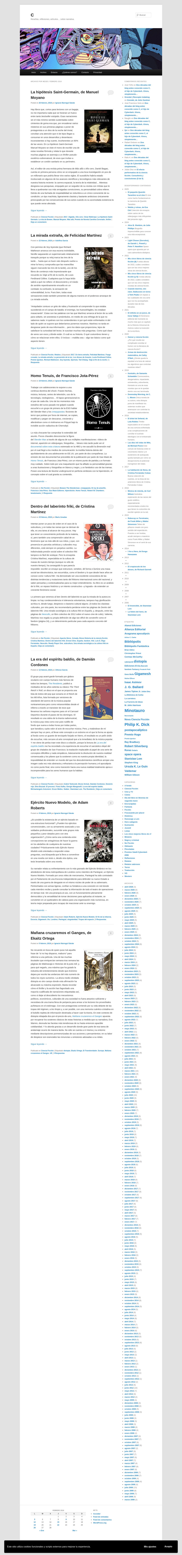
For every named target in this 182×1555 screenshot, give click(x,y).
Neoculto (43, 643)
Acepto (168, 1546)
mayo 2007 (129, 1457)
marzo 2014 (130, 1324)
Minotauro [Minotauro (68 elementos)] (135, 710)
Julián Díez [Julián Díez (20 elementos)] (145, 692)
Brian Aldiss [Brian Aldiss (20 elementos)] (130, 650)
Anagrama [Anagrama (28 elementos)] (130, 633)
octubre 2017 (130, 1195)
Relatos (57, 355)
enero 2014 (129, 1330)
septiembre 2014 (132, 1306)
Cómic (127, 795)
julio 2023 (129, 986)
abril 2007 (129, 1460)
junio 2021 (129, 1062)
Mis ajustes (150, 1546)
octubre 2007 (130, 1442)
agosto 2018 (130, 1164)
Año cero (79, 217)
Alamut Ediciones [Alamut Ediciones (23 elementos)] (133, 625)
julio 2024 (129, 950)
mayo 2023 (129, 992)
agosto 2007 (130, 1448)
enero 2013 (129, 1367)
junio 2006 (129, 1491)
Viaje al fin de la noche (98, 360)
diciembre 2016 (131, 1225)
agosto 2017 (130, 1201)
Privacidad (97, 72)
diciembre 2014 (131, 1297)
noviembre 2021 (131, 1047)
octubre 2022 (130, 1014)
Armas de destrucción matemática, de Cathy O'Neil (137, 355)
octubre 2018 (130, 1158)
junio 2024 (129, 953)
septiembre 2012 (132, 1379)
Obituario (129, 846)
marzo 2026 (130, 890)
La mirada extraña (45, 357)
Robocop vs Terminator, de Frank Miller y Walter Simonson (138, 521)
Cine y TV (129, 792)
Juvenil (128, 828)
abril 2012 (129, 1394)
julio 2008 (129, 1415)
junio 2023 (129, 989)
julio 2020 (129, 1095)
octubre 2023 (130, 977)
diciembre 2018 (131, 1152)
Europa (101, 1051)
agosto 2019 (130, 1128)
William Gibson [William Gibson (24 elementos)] (132, 775)
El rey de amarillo (98, 488)
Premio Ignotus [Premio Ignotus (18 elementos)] (130, 738)
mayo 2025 (129, 920)
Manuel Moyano (59, 220)
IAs (48, 919)
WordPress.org (99, 1523)
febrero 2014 (130, 1327)
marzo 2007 (130, 1463)
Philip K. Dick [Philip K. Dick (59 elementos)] (137, 724)
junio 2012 (129, 1388)
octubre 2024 (130, 941)
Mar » (75, 1531)
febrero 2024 (130, 965)
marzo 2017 (130, 1216)
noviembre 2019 (131, 1119)
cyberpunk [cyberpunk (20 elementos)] (129, 662)
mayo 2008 (129, 1421)
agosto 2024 (130, 947)
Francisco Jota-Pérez (39, 491)
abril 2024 (129, 959)
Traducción (129, 870)
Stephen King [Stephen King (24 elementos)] (131, 762)
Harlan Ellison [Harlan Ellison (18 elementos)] (130, 678)
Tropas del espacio (86, 919)
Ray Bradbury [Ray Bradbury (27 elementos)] (132, 742)
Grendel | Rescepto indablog (137, 97)
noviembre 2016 (131, 1228)
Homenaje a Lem (132, 819)
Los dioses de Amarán (82, 357)
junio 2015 (129, 1279)
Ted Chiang (83, 360)
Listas (127, 831)
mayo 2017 (129, 1210)
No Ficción (45, 488)
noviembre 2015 (131, 1264)
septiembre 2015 (132, 1270)
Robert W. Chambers (95, 491)
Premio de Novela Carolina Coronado (90, 220)
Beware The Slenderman (70, 488)
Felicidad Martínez (97, 355)
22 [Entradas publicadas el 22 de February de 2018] (58, 1525)
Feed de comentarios (102, 1520)
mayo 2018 (129, 1173)
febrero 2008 (130, 1430)
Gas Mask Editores (56, 491)
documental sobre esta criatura (45, 446)
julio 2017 (129, 1204)
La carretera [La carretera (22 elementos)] (130, 698)
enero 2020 (129, 1113)
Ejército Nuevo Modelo (85, 917)
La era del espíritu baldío (93, 787)
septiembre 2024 (132, 944)
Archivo (43, 72)
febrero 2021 (130, 1074)
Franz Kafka (60, 787)
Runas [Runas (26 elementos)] (128, 750)
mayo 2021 (129, 1065)
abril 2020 (129, 1104)
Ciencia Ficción (47, 217)
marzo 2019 (130, 1143)
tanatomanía (36, 493)
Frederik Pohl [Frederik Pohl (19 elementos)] (145, 669)
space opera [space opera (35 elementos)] (133, 754)
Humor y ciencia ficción (138, 337)
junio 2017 (129, 1207)
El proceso (50, 787)
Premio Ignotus (37, 360)
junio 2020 (129, 1098)
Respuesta (47, 493)
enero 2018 (129, 1186)
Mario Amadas (61, 517)
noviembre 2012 (131, 1373)
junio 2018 (129, 1170)
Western (128, 876)
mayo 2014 (129, 1318)
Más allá (70, 220)
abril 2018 (129, 1177)
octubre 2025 (130, 905)
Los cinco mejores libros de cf (138, 834)
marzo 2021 (130, 1071)
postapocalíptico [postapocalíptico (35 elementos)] (136, 730)
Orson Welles (57, 789)
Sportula (74, 360)
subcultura (68, 643)
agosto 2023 (130, 983)
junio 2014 (129, 1315)
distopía (67, 1051)
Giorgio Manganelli (74, 787)
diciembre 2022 (131, 1008)
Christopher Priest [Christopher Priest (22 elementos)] (133, 653)
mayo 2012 (129, 1391)
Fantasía (128, 807)
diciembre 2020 (131, 1080)
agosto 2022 (130, 1020)
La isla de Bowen (45, 220)
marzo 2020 (130, 1107)
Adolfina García (61, 241)
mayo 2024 (129, 956)
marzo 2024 (130, 962)
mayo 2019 (129, 1137)
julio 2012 (129, 1385)
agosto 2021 (130, 1056)
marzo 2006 (130, 1500)
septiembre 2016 (132, 1234)
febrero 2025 (130, 929)
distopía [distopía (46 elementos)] (140, 661)
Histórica (129, 816)
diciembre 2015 (131, 1261)
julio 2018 (129, 1167)
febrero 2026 (130, 893)
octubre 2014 (130, 1303)
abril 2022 (129, 1032)
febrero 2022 (130, 1038)
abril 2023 (129, 995)
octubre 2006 (130, 1478)
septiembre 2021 (132, 1053)
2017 (65, 217)
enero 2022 (129, 1041)
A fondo (128, 786)
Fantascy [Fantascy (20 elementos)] (135, 669)
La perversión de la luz (63, 357)
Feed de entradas (100, 1517)
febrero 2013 (130, 1364)
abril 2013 (129, 1358)
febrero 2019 (130, 1146)
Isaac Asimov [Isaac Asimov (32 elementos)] (133, 682)
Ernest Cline (71, 641)
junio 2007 (129, 1454)
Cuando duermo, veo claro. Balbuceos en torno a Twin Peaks (139, 292)
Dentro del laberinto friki (55, 641)
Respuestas (100, 919)
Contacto (85, 72)
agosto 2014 (130, 1309)
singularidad (72, 919)
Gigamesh (42, 919)
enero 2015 (129, 1294)
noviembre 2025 (131, 902)
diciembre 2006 (131, 1472)
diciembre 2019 (131, 1116)
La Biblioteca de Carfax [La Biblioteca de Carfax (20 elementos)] (134, 695)
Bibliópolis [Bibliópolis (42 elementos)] (133, 641)
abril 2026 (129, 887)
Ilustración (129, 825)
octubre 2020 (130, 1086)
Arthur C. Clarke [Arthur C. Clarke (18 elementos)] (130, 637)
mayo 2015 (129, 1282)
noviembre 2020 (131, 1083)
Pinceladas (129, 849)
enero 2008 (129, 1433)
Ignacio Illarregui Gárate (65, 103)
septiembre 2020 (132, 1089)
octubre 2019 (130, 1122)
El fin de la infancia (103, 917)
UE (51, 1053)
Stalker (66, 789)
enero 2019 (129, 1149)
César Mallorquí (90, 217)
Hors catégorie (131, 822)
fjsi (126, 130)
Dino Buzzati (40, 787)
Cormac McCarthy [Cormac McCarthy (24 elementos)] (133, 657)
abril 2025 (129, 923)
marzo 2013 (130, 1361)
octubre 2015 (130, 1267)
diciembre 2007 (131, 1436)
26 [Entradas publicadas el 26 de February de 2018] (35, 1528)
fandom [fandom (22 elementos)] (128, 669)
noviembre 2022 (131, 1011)
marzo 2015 (130, 1288)
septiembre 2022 (132, 1017)
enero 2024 (129, 968)
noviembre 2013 (131, 1336)
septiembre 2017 (132, 1198)
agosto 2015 (130, 1273)
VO (126, 873)
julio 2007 (129, 1451)
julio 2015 (129, 1276)
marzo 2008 (130, 1427)
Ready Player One (55, 643)
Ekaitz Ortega (76, 1051)
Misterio (128, 837)
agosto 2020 (130, 1092)
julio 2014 (129, 1312)
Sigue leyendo (39, 210)
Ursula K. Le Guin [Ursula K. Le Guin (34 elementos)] (136, 766)
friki (92, 641)
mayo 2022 (129, 1029)
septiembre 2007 (132, 1445)
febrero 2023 (130, 1001)
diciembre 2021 (131, 1044)
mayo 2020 (129, 1101)
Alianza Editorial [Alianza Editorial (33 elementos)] (135, 629)
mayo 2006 (129, 1494)
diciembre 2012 (131, 1370)
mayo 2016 (129, 1246)
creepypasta (86, 488)
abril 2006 (129, 1497)
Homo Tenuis (81, 491)
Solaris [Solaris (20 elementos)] (135, 750)
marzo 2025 (130, 926)
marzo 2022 (130, 1035)
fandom (87, 641)
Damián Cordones (97, 784)
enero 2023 (129, 1004)
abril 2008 (129, 1424)
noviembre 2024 (131, 938)
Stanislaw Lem (76, 789)
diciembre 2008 (131, 1403)
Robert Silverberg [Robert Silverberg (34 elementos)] (136, 746)
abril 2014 (129, 1321)
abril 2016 (129, 1249)
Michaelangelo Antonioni (41, 789)
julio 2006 (129, 1487)
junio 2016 (129, 1243)
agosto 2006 (130, 1484)
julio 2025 (129, 914)
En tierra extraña (82, 355)
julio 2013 (129, 1349)
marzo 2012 (130, 1397)
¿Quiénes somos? (69, 72)
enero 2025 (129, 932)
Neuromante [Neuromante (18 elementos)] (129, 716)
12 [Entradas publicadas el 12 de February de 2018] (35, 1522)
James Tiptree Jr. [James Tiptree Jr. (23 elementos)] (133, 691)
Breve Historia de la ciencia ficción (93, 638)
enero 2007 (129, 1469)
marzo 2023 (130, 998)
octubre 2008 (130, 1409)
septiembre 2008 (132, 1412)
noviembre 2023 (131, 974)
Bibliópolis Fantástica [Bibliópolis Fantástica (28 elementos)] (137, 646)
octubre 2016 (130, 1231)
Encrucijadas (130, 804)
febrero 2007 (130, 1466)
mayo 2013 (129, 1355)
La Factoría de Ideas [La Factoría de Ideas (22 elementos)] (134, 702)
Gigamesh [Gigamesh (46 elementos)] (143, 674)
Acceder (96, 1514)
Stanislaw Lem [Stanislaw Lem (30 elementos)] (133, 758)
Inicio (33, 72)
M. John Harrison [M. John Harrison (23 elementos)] (133, 705)
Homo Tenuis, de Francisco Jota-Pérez (64, 376)
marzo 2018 (130, 1180)
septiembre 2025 (132, 908)
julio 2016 (129, 1240)
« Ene (41, 1531)
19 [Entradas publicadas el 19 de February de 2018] (35, 1525)
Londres (54, 919)
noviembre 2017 (131, 1192)
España (80, 641)
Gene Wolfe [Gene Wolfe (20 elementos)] (129, 674)
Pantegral (62, 919)
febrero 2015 (130, 1291)
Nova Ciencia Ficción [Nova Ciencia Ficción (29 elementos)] (137, 719)
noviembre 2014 (131, 1300)
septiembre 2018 (132, 1161)
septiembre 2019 (132, 1125)
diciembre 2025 (131, 899)
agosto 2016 (130, 1237)
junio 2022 (129, 1026)
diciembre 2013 (131, 1333)
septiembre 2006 (132, 1481)
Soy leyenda (65, 360)
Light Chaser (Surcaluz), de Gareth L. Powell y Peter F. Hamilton (138, 243)
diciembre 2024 (131, 935)
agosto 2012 (130, 1382)
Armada (75, 638)
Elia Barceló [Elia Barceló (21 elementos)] (142, 666)
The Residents (55, 683)
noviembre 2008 (131, 1406)
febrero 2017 (130, 1219)
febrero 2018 (130, 1183)
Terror (127, 867)
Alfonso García (61, 670)
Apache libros (65, 638)
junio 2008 (129, 1418)
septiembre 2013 (132, 1342)
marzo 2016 (130, 1252)
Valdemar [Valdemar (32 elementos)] (130, 770)
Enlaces (54, 72)
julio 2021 (129, 1059)
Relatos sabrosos (132, 864)
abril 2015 (129, 1285)
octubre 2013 (130, 1339)
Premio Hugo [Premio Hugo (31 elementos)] (133, 734)
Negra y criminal (132, 840)
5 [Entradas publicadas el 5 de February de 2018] (34, 1519)
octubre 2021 (130, 1050)
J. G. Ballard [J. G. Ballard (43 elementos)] (134, 687)
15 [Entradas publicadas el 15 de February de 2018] (58, 1522)
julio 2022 (129, 1023)
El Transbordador (90, 1051)
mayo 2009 (129, 1400)
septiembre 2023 (132, 980)
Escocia (34, 919)
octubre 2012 (130, 1376)
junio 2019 (129, 1134)
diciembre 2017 (131, 1189)
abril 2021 (129, 1068)
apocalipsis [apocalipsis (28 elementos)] (143, 633)
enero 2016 (129, 1258)
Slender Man (40, 439)
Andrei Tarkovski (70, 784)
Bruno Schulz (83, 784)
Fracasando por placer (134, 813)
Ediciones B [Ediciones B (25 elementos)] (131, 666)
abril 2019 (129, 1140)
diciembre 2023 (131, 971)
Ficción (128, 810)
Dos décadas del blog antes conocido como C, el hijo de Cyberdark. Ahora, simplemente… (137, 109)
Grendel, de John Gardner (138, 100)
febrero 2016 (130, 1255)
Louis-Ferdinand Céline (101, 357)
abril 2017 (129, 1213)
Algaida (71, 217)
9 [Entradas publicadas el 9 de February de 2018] (66, 1519)
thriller (108, 220)
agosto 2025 (130, 911)
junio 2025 (129, 917)
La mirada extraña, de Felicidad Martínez (66, 235)
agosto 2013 (130, 1346)
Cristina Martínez (38, 641)
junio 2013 (129, 1352)
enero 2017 (129, 1222)
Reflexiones (130, 858)
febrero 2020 (130, 1110)
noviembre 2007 (131, 1439)
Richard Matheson (51, 360)
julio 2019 (129, 1131)
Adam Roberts (69, 917)
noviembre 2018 (131, 1155)
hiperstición (70, 491)
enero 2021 (129, 1077)
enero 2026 (129, 896)
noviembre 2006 (131, 1475)
